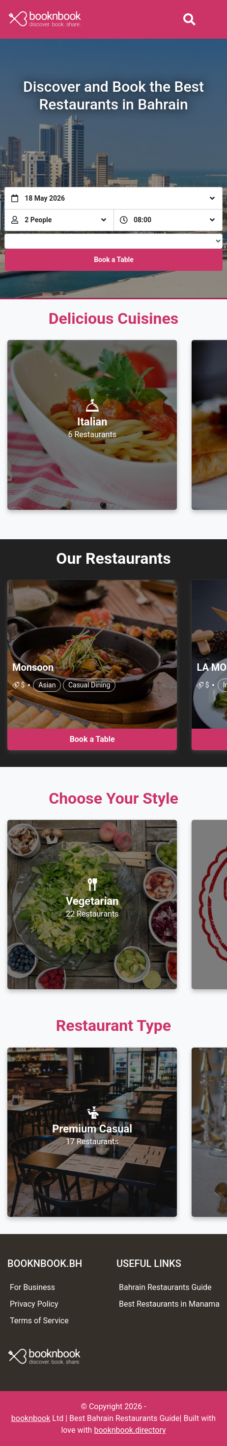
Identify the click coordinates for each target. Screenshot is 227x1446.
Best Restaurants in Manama (169, 1304)
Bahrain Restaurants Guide (165, 1287)
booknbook (31, 1418)
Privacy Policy (34, 1304)
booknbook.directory (130, 1430)
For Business (32, 1287)
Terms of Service (39, 1320)
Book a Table (114, 259)
